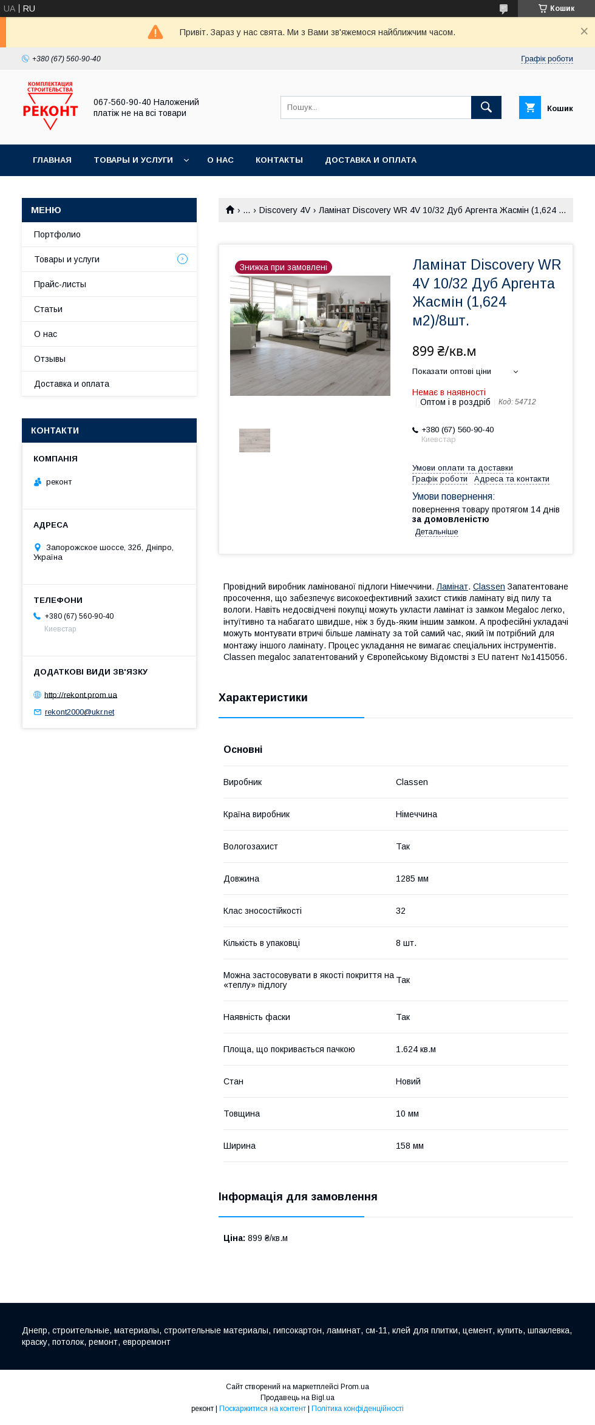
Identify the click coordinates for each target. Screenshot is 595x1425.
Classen (489, 586)
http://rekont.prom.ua (80, 694)
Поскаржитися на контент (262, 1408)
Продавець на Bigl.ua (297, 1397)
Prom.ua (355, 1386)
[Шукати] (486, 107)
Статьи (48, 309)
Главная (52, 160)
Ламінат (452, 586)
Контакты (279, 160)
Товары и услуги (133, 160)
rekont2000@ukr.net (79, 711)
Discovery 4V (284, 210)
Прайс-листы (60, 284)
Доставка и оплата (370, 160)
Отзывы (50, 359)
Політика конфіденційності (357, 1408)
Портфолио (57, 234)
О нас (220, 160)
